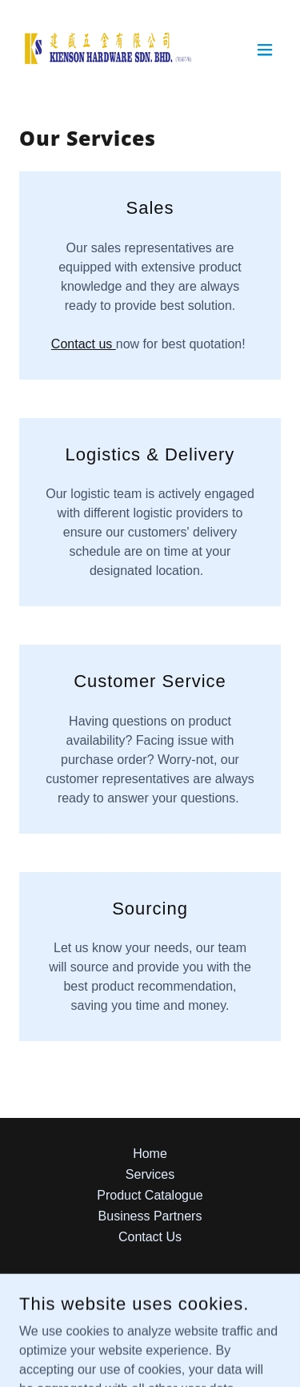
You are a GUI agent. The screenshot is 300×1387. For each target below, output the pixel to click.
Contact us (83, 344)
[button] (265, 50)
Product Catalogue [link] (150, 1195)
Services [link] (150, 1174)
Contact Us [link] (150, 1237)
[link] (108, 49)
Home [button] (150, 1153)
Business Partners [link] (150, 1216)
